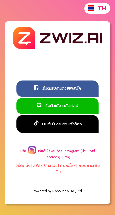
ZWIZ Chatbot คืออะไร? (54, 165)
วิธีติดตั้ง (23, 165)
